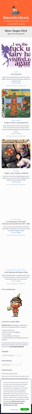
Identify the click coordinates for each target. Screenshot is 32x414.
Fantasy (16, 72)
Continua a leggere (16, 83)
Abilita (24, 409)
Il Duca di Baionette (12, 85)
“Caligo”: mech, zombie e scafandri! (16, 173)
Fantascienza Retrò (16, 219)
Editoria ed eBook (16, 120)
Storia (14, 270)
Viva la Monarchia (21, 270)
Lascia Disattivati (14, 409)
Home (9, 33)
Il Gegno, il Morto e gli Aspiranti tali (16, 123)
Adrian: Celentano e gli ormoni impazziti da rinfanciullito (15, 378)
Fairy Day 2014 (16, 74)
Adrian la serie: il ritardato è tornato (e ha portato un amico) (15, 376)
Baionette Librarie (16, 18)
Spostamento (9, 270)
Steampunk (16, 171)
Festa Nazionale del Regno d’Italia (16, 272)
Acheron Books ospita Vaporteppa (10, 373)
